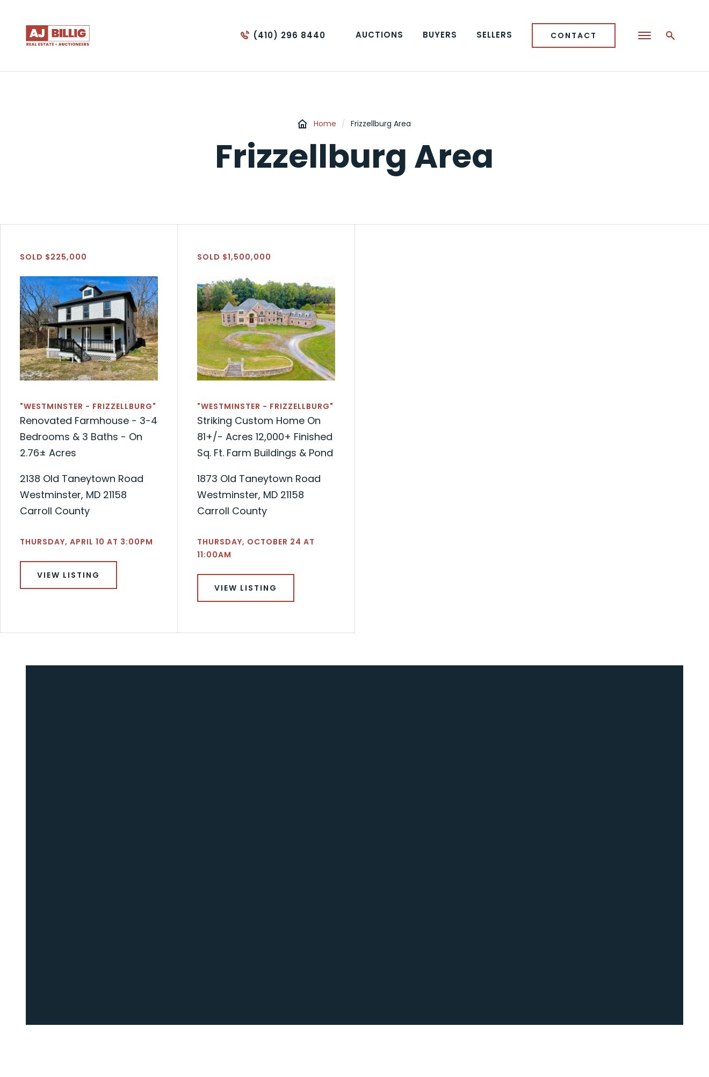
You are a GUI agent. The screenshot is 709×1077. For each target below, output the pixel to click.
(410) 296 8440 (289, 35)
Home (325, 123)
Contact (574, 35)
